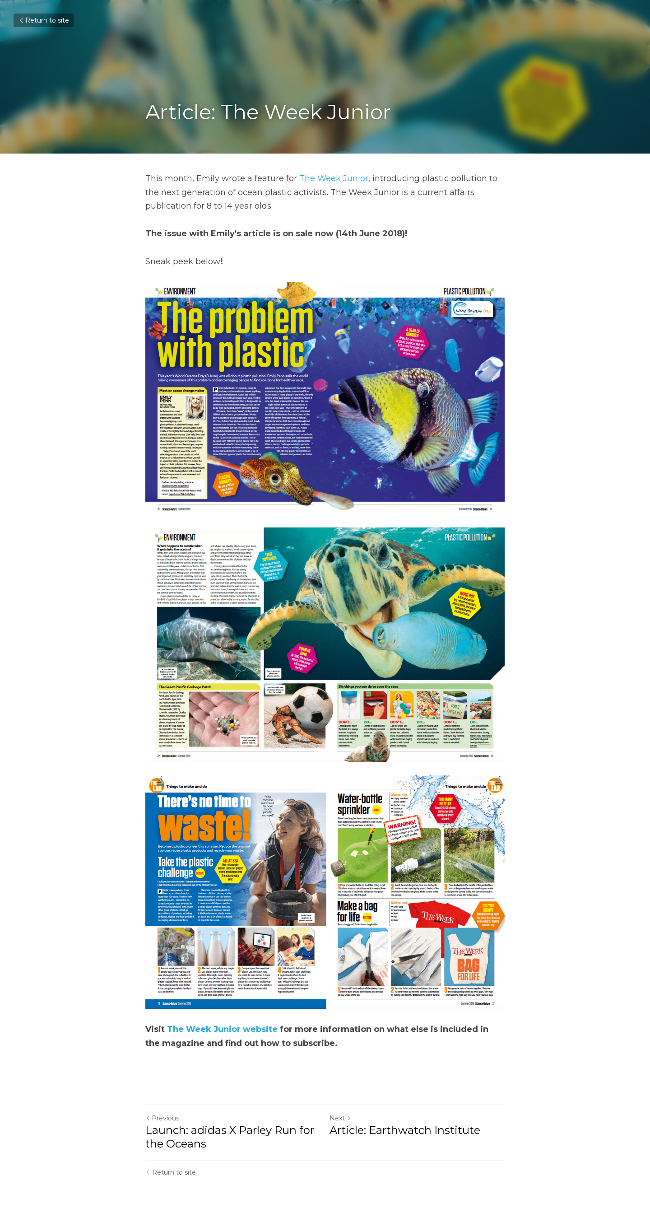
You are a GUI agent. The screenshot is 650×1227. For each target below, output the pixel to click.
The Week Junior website (223, 1029)
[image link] (325, 892)
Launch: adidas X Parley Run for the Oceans (229, 1137)
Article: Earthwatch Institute (405, 1130)
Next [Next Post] (340, 1118)
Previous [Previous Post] (162, 1118)
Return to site (43, 20)
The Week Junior (333, 178)
